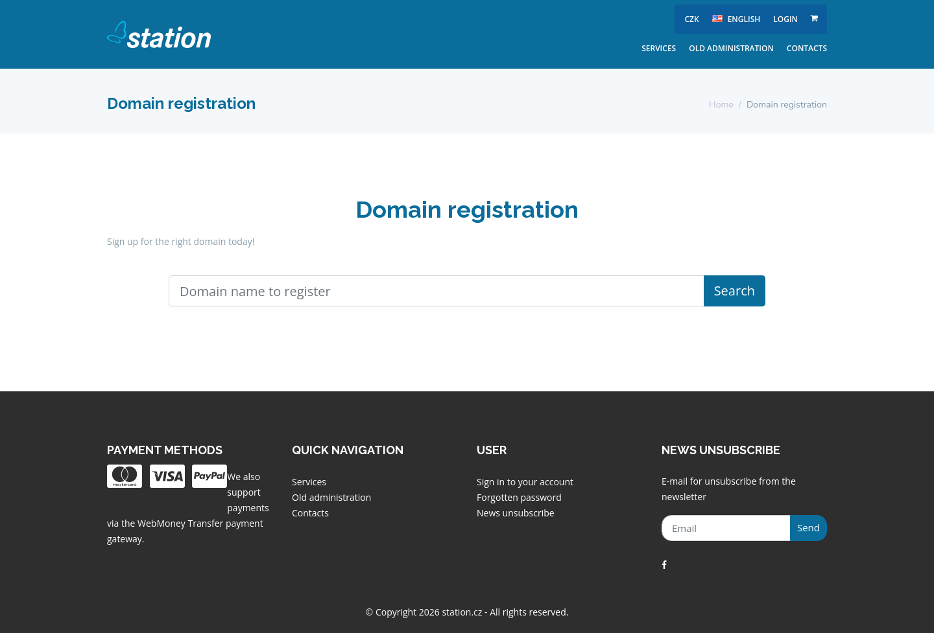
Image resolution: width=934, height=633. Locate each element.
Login (785, 19)
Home (721, 104)
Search (734, 290)
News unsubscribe (516, 513)
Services (658, 48)
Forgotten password (519, 497)
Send (808, 527)
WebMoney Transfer (182, 523)
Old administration (731, 48)
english (736, 19)
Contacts (807, 48)
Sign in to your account (525, 482)
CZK (691, 19)
